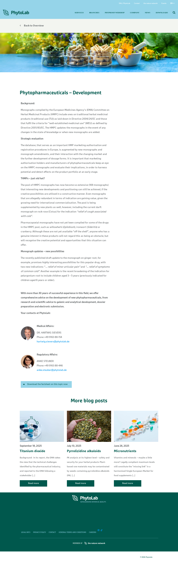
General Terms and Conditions (72, 532)
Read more (33, 483)
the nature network (151, 3)
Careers (92, 532)
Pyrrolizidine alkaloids (84, 451)
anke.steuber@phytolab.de (52, 370)
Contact (137, 3)
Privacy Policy (39, 532)
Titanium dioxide (32, 451)
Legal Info (25, 532)
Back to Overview (32, 25)
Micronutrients (125, 451)
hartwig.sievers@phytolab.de (53, 341)
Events (163, 3)
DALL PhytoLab (124, 3)
